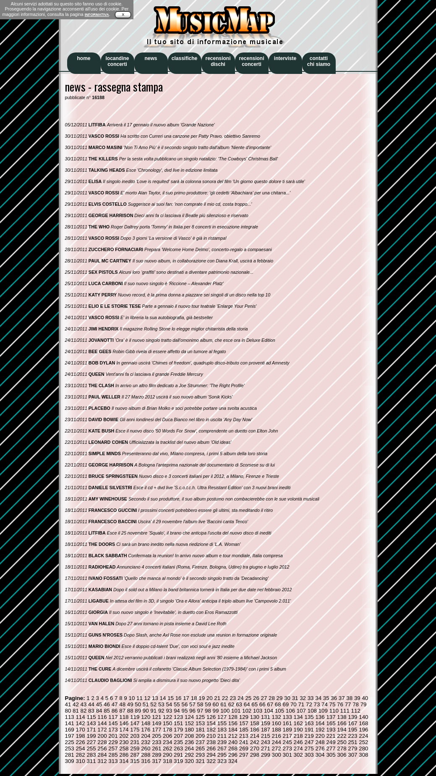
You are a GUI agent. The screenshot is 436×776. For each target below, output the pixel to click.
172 (102, 729)
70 (293, 704)
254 (80, 748)
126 (211, 717)
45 (99, 704)
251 (352, 742)
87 (122, 711)
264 (189, 748)
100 (225, 711)
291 (178, 755)
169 (69, 729)
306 (341, 755)
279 (352, 748)
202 (123, 736)
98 (208, 711)
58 (200, 704)
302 (298, 755)
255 (91, 748)
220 (319, 736)
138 (341, 717)
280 (363, 748)
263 (178, 748)
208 (189, 736)
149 (156, 723)
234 (167, 742)
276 (319, 748)
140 (363, 717)
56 (184, 704)
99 (216, 711)
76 (340, 704)
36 (334, 698)
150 (167, 723)
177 (156, 729)
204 (145, 736)
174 (123, 729)
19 (201, 698)
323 (222, 761)
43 (84, 704)
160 (276, 723)
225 (69, 742)
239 (222, 742)
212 (233, 736)
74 (324, 704)
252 (363, 742)
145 (112, 723)
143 (91, 723)
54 (169, 704)
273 (287, 748)
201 (112, 736)
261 (156, 748)
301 (287, 755)
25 (248, 698)
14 (163, 698)
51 (146, 704)
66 (262, 704)
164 (319, 723)
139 (352, 717)
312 (102, 761)
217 (287, 736)
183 (222, 729)
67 (270, 704)
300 (276, 755)
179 (178, 729)
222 (341, 736)
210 (211, 736)
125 (200, 717)
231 (134, 742)
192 (319, 729)
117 (112, 717)
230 (123, 742)
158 (254, 723)
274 (298, 748)
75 (332, 704)
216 (276, 736)
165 (330, 723)
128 (233, 717)
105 (279, 711)
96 (192, 711)
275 (308, 748)
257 (112, 748)
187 (265, 729)
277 (330, 748)
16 (178, 698)
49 (130, 704)
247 (308, 742)
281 (69, 755)
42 (76, 704)
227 (91, 742)
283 (91, 755)
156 (233, 723)
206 (167, 736)
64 (247, 704)
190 (298, 729)
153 (200, 723)
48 (122, 704)
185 (243, 729)
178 (167, 729)
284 (102, 755)
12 (147, 698)
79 (363, 704)
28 (272, 698)
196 (363, 729)
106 (290, 711)
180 (189, 729)
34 (318, 698)
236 (189, 742)
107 (301, 711)
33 (311, 698)
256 (102, 748)
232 (145, 742)
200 (102, 736)
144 (102, 723)
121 (156, 717)
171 (91, 729)
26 (256, 698)
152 (189, 723)
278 (341, 748)
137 (330, 717)
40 (365, 698)
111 (345, 711)
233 (156, 742)
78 (355, 704)
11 (139, 698)
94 (177, 711)
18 (194, 698)
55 (177, 704)
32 (303, 698)
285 (112, 755)
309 (69, 761)
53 (161, 704)
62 (231, 704)
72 (309, 704)
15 (170, 698)
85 (107, 711)
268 (233, 748)
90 (146, 711)
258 (123, 748)
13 (155, 698)
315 (134, 761)
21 (217, 698)
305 (330, 755)
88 (130, 711)
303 (308, 755)
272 (276, 748)
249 (330, 742)
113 (69, 717)
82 (84, 711)
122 (167, 717)
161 (287, 723)
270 (254, 748)
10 (131, 698)
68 (278, 704)
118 (123, 717)
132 (276, 717)
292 (189, 755)
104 (268, 711)
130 (254, 717)
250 (341, 742)
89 (138, 711)
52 (153, 704)
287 (134, 755)
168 (363, 723)
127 (222, 717)
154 (211, 723)
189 (287, 729)
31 (295, 698)
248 (319, 742)
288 (145, 755)
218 (298, 736)
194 (341, 729)
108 (312, 711)
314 (123, 761)
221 (330, 736)
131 (265, 717)
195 (352, 729)
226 (80, 742)
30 (287, 698)
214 (254, 736)
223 (352, 736)
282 (80, 755)
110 (334, 711)
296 (233, 755)
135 (308, 717)
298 (254, 755)
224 (363, 736)
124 (189, 717)
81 (76, 711)
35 (326, 698)
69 (285, 704)
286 (123, 755)
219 (308, 736)
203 (134, 736)
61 (223, 704)
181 (200, 729)
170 (80, 729)
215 (265, 736)
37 (342, 698)
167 (352, 723)
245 (287, 742)
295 (222, 755)
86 (115, 711)
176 (145, 729)
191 (308, 729)
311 (91, 761)
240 (233, 742)
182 (211, 729)
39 (357, 698)
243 (265, 742)
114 (80, 717)
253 (69, 748)
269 (243, 748)
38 (349, 698)
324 (233, 761)
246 (298, 742)
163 (308, 723)
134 (298, 717)
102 (246, 711)
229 (112, 742)
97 (200, 711)
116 (102, 717)
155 (222, 723)
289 (156, 755)
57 (192, 704)
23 (233, 698)
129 (243, 717)
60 (216, 704)
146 (123, 723)
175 (134, 729)
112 (355, 711)
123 (178, 717)
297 (243, 755)
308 (363, 755)
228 (102, 742)
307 (352, 755)
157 (243, 723)
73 (317, 704)
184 (233, 729)
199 (91, 736)
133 (287, 717)
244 (276, 742)
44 (91, 704)
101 (235, 711)
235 (178, 742)
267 (222, 748)
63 (239, 704)
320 (189, 761)
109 (323, 711)
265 (200, 748)
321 (200, 761)
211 (222, 736)
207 (178, 736)
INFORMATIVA (97, 15)
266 (211, 748)
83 (91, 711)
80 (68, 711)
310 (80, 761)
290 (167, 755)
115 (91, 717)
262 (167, 748)
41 (68, 704)
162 (298, 723)
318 (167, 761)
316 (145, 761)
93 (169, 711)
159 (265, 723)
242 (254, 742)
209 (200, 736)
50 (138, 704)
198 (80, 736)
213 (243, 736)
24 (241, 698)
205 (156, 736)
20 (209, 698)
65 (254, 704)
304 (319, 755)
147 (134, 723)
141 (69, 723)
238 (211, 742)
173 (112, 729)
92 (161, 711)
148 (145, 723)
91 (153, 711)
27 (264, 698)
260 (145, 748)
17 (186, 698)
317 (156, 761)
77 (348, 704)
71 (301, 704)
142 (80, 723)
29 (280, 698)
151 (178, 723)
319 (178, 761)
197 (69, 736)
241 (243, 742)
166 (341, 723)
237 (200, 742)
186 (254, 729)
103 (257, 711)
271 (265, 748)
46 (107, 704)
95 (184, 711)
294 (211, 755)
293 (200, 755)
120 (145, 717)
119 (134, 717)
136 (319, 717)
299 (265, 755)
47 (115, 704)
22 (225, 698)
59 (208, 704)
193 (330, 729)
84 (99, 711)
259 (134, 748)
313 (112, 761)
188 (276, 729)
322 (211, 761)
